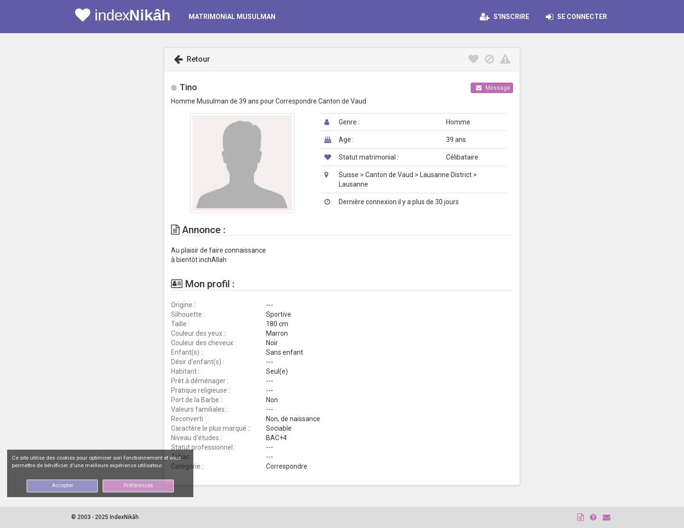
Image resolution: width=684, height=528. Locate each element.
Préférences (138, 485)
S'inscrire (504, 16)
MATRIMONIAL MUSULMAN (232, 16)
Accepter (62, 485)
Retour (192, 59)
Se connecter (579, 16)
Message (493, 88)
